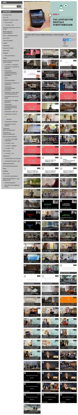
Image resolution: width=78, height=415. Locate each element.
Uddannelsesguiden (10, 182)
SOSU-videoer (7, 151)
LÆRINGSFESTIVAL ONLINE (13, 158)
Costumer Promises (8, 48)
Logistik (5, 43)
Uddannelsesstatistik (8, 163)
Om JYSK (5, 17)
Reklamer (5, 53)
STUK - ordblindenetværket (10, 35)
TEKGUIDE (6, 50)
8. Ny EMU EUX (7, 15)
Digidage (5, 171)
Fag (6, 116)
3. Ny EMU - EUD (9, 143)
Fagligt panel (6, 156)
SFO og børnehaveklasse (10, 136)
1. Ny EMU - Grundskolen (11, 64)
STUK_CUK (6, 173)
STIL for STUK (8, 22)
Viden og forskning (10, 55)
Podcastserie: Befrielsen (11, 121)
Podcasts (65, 46)
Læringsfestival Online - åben (12, 161)
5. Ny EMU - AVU (9, 148)
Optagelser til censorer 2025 (10, 20)
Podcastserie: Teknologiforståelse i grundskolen (10, 88)
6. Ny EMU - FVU (9, 153)
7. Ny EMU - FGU (9, 25)
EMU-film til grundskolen (11, 176)
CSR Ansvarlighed (8, 40)
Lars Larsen (6, 38)
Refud (4, 168)
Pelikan (5, 58)
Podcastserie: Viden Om (11, 111)
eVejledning (6, 45)
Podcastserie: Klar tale (11, 114)
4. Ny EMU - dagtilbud (10, 145)
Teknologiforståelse (10, 80)
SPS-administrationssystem (10, 166)
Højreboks (9, 119)
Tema (6, 78)
